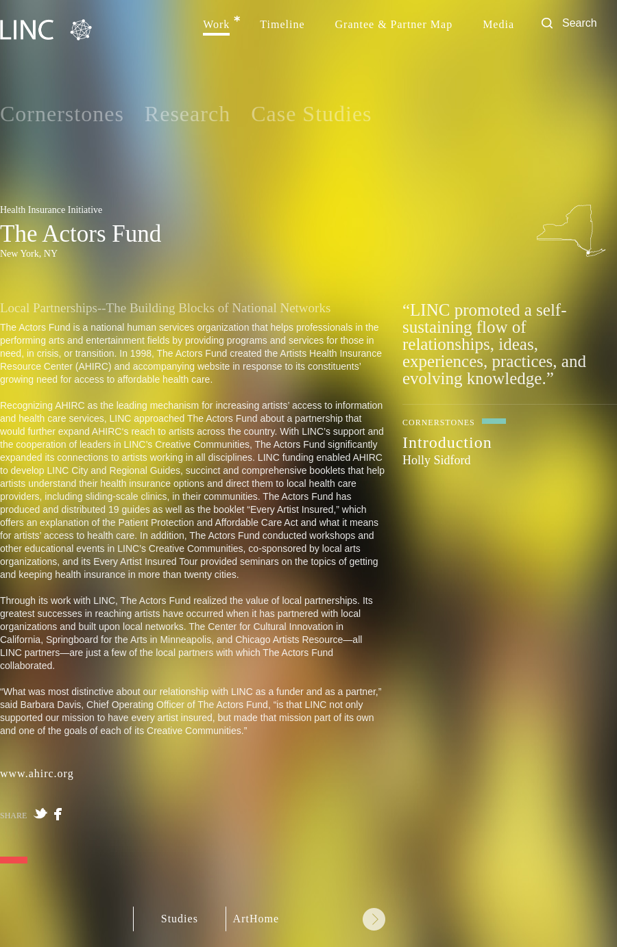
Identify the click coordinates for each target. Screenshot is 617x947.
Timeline (282, 24)
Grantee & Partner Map (394, 24)
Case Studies (311, 114)
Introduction (447, 442)
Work (216, 24)
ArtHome (256, 918)
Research (187, 114)
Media (498, 24)
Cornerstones (62, 114)
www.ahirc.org (37, 773)
